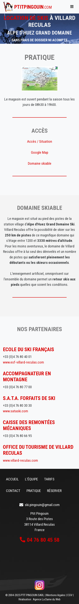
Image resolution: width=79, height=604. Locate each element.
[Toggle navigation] (72, 7)
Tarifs (49, 479)
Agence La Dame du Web (46, 599)
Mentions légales (55, 595)
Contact (13, 490)
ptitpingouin (33, 7)
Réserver (54, 490)
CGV (69, 595)
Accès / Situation (39, 141)
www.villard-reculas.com (20, 460)
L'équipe (31, 479)
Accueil (12, 479)
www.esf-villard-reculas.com (23, 362)
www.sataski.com (15, 411)
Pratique (34, 490)
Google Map (39, 152)
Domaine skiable (39, 163)
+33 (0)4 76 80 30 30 (17, 405)
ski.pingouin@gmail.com (42, 505)
